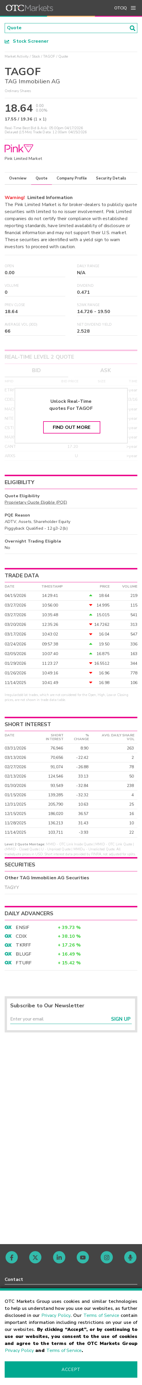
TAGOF (49, 56)
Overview (18, 178)
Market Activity (17, 56)
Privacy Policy (56, 1315)
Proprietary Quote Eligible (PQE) (36, 502)
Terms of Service (101, 1315)
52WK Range (88, 305)
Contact (14, 1279)
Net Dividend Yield (94, 324)
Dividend (85, 286)
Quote (42, 178)
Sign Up (121, 1019)
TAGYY (12, 887)
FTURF (23, 963)
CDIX (21, 936)
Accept (71, 1369)
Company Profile (72, 178)
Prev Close (15, 305)
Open (9, 266)
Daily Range (88, 266)
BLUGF (23, 954)
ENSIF (22, 927)
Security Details (111, 178)
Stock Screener (27, 41)
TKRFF (23, 945)
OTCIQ (120, 8)
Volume (12, 286)
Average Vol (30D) (21, 324)
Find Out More (71, 427)
